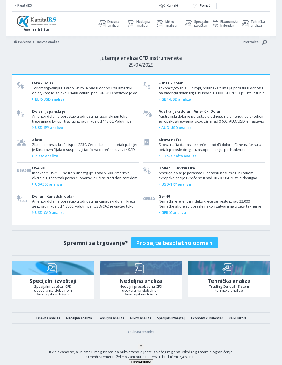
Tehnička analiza (258, 23)
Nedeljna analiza (143, 23)
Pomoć (205, 5)
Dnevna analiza (113, 23)
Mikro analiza (171, 23)
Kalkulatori (237, 318)
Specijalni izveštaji (200, 23)
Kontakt (172, 5)
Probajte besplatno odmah (174, 243)
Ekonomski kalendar (228, 23)
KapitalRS (24, 5)
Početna (24, 42)
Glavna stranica (142, 332)
